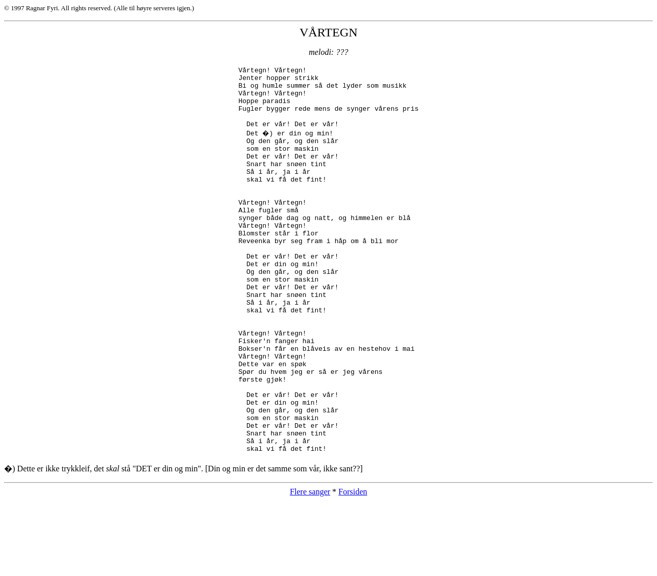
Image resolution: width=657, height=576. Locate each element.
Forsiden (352, 567)
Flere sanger (310, 567)
